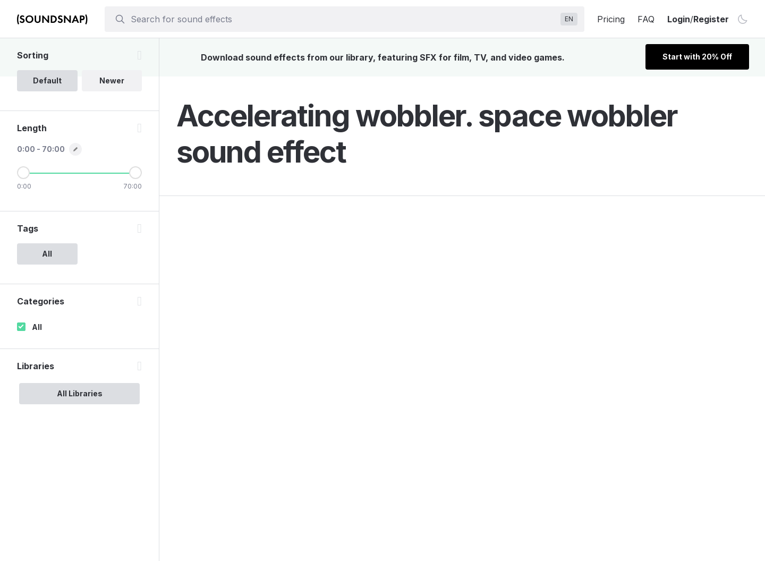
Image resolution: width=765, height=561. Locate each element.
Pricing (611, 19)
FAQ (646, 19)
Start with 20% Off (697, 56)
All (37, 327)
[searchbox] (343, 19)
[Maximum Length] (135, 172)
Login (678, 19)
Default (47, 80)
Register (711, 19)
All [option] (47, 253)
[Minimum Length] (23, 172)
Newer (111, 80)
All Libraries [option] (80, 393)
